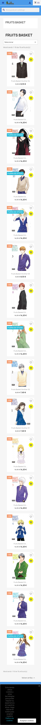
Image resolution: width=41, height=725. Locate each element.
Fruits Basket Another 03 (20, 274)
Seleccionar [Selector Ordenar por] (20, 42)
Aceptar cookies (27, 720)
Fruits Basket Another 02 (20, 389)
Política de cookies (10, 719)
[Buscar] (20, 10)
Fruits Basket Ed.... (20, 119)
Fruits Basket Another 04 (20, 81)
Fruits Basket (15, 22)
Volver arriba (28, 678)
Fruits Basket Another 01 (20, 428)
